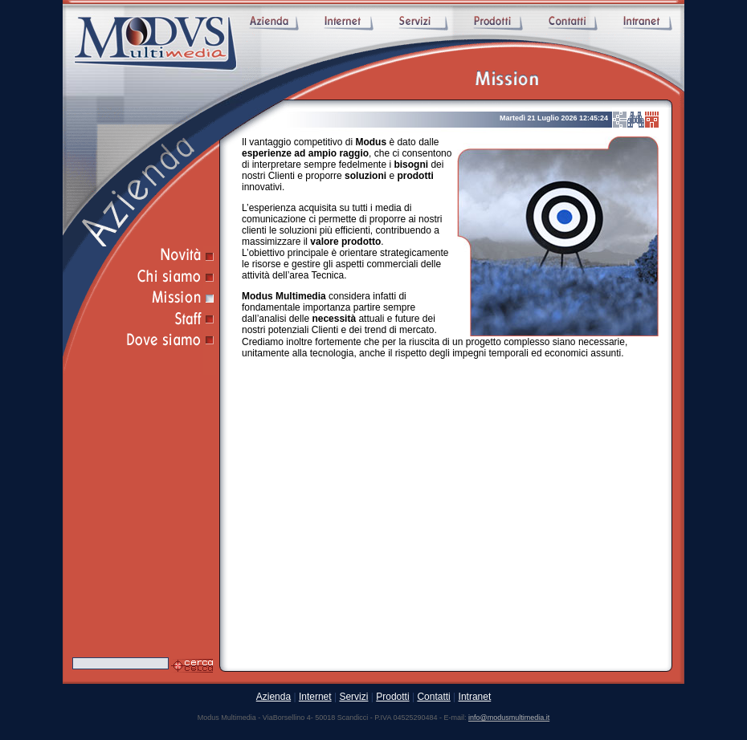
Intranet (475, 696)
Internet (315, 696)
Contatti (433, 696)
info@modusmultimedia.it (508, 718)
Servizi (353, 696)
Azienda (273, 696)
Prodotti (392, 696)
